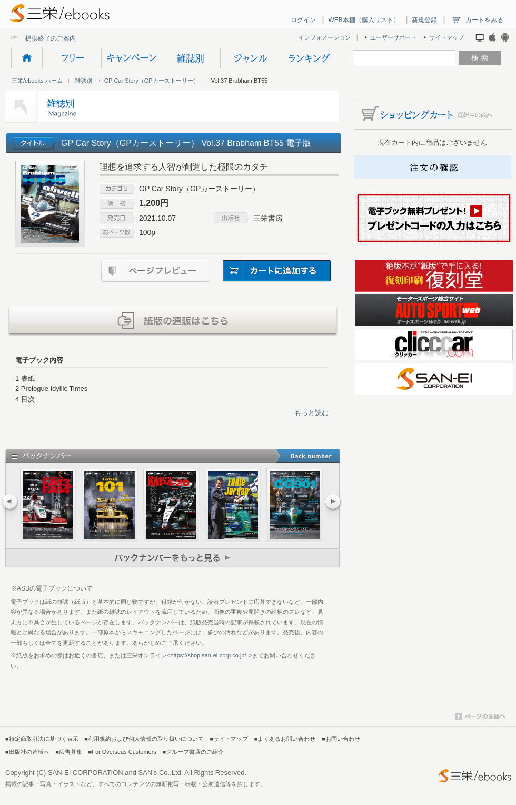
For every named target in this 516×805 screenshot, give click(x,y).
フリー (71, 57)
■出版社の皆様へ (27, 752)
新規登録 (424, 20)
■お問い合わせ (341, 738)
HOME (26, 57)
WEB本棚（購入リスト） (363, 20)
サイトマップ (446, 37)
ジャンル (250, 57)
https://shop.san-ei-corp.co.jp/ (208, 655)
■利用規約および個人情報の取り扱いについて (144, 738)
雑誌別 (190, 57)
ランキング (309, 57)
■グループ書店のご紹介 (193, 752)
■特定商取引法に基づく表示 (41, 738)
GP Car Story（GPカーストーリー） (151, 80)
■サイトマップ (229, 738)
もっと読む (311, 413)
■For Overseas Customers (122, 752)
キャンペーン (131, 57)
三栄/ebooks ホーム (37, 80)
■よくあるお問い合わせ (285, 738)
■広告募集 (68, 752)
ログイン (303, 20)
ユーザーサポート (393, 37)
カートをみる (484, 20)
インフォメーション (325, 37)
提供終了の (41, 38)
